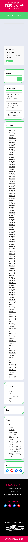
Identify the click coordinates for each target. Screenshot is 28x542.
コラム (11, 393)
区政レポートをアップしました (13, 95)
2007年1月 (12, 372)
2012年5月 (12, 237)
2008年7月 (12, 341)
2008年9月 (12, 336)
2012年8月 (12, 229)
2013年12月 (12, 201)
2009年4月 (12, 319)
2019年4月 (12, 142)
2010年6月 (12, 292)
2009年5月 (12, 316)
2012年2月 (12, 244)
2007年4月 (12, 367)
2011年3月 (12, 271)
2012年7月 (12, 232)
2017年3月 (12, 162)
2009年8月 (12, 309)
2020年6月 (12, 138)
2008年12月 (12, 329)
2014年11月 (12, 184)
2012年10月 (12, 227)
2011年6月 (12, 263)
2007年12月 (12, 353)
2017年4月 (12, 159)
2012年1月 (12, 246)
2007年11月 (12, 355)
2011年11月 (12, 251)
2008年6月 (12, 343)
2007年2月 (12, 370)
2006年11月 (12, 375)
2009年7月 (12, 312)
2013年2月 (12, 220)
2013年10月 (12, 203)
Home (11, 427)
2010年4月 (12, 295)
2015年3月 (12, 181)
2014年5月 (12, 188)
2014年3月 (12, 193)
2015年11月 (12, 176)
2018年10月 (12, 155)
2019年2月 (12, 147)
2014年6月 (12, 186)
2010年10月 (12, 283)
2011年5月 (12, 266)
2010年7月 (12, 290)
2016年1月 (12, 172)
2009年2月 (12, 324)
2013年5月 (12, 213)
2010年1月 (12, 300)
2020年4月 (12, 140)
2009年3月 (12, 321)
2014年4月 (12, 191)
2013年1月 (12, 222)
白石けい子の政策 (14, 451)
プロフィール (13, 435)
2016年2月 (12, 169)
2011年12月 (12, 249)
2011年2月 (12, 273)
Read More (9, 61)
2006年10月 (12, 377)
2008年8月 (12, 338)
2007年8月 (12, 358)
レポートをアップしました (13, 113)
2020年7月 (12, 135)
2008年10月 (12, 333)
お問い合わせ (13, 432)
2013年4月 (12, 215)
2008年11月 (12, 331)
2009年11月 (12, 304)
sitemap (11, 430)
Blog (10, 425)
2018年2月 (12, 157)
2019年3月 (12, 145)
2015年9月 (12, 179)
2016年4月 (12, 167)
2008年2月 (12, 348)
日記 (10, 398)
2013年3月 (12, 217)
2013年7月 (12, 210)
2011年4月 (12, 268)
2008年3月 (12, 346)
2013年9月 (12, 205)
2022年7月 (12, 133)
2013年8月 (12, 208)
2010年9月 (12, 285)
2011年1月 (11, 275)
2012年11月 (12, 225)
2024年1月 (12, 130)
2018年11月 (12, 152)
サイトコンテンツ (14, 396)
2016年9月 (12, 164)
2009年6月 (12, 314)
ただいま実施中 (11, 49)
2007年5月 (12, 365)
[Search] (19, 79)
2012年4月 (12, 239)
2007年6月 (12, 362)
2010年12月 (12, 278)
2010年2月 (12, 297)
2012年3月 (12, 242)
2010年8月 (12, 288)
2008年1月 (12, 350)
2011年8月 (12, 259)
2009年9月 (12, 307)
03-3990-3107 (14, 491)
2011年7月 (12, 261)
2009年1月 (12, 326)
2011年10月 (12, 254)
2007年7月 (12, 360)
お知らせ (11, 391)
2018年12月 (12, 150)
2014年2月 (12, 196)
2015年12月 (12, 174)
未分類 (11, 401)
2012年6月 (12, 234)
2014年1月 (12, 198)
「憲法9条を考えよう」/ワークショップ (13, 104)
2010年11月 (12, 280)
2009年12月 (12, 302)
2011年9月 (12, 256)
